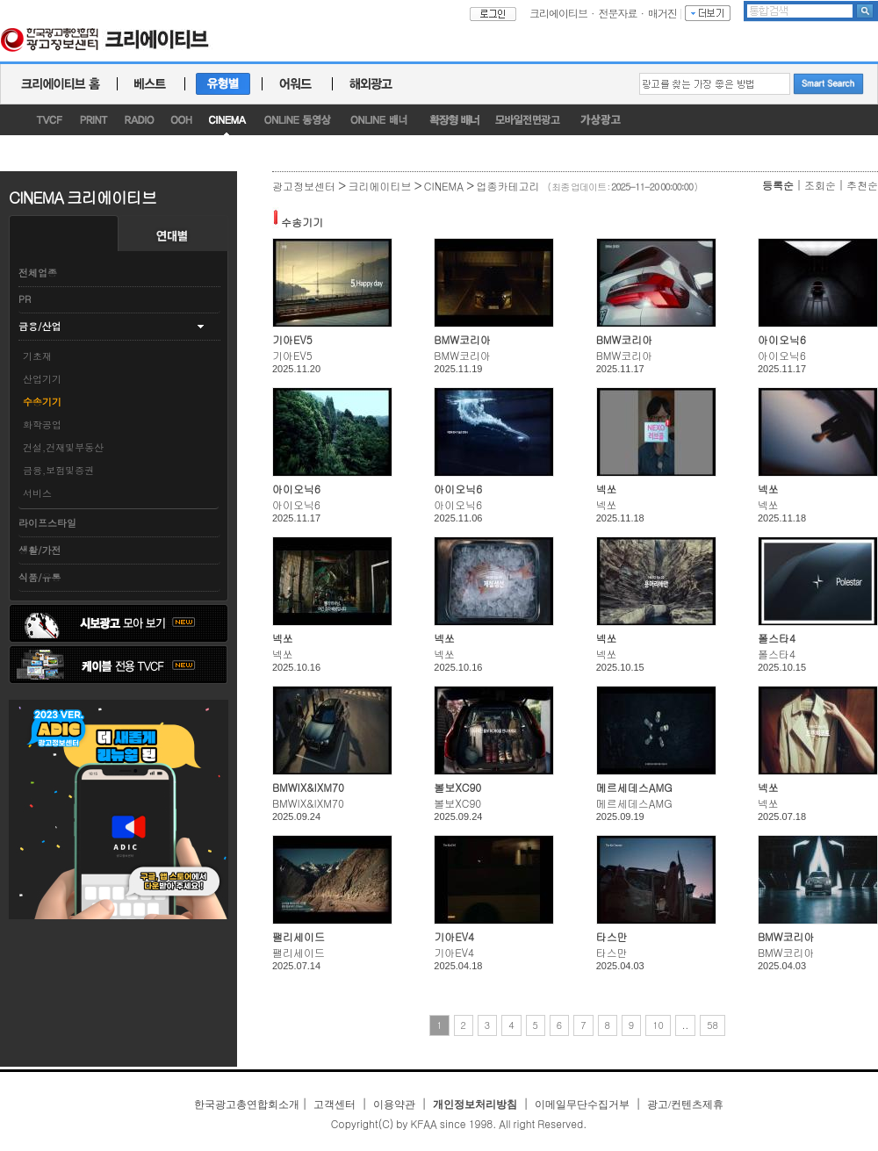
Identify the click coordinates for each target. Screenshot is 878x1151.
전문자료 (618, 12)
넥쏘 (606, 488)
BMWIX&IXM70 (308, 787)
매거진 (662, 12)
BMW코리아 (462, 339)
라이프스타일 (47, 522)
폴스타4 (776, 637)
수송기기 (42, 401)
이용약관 (394, 1104)
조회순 (820, 184)
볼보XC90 (457, 787)
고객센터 (334, 1104)
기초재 (37, 356)
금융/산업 (39, 326)
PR (24, 299)
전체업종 (37, 272)
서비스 (37, 493)
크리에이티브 (558, 12)
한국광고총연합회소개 (246, 1104)
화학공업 (42, 424)
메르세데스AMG (634, 787)
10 (658, 1025)
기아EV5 (292, 339)
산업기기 (42, 378)
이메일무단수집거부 (582, 1104)
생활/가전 (39, 550)
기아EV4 (454, 936)
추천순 (862, 184)
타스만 (612, 936)
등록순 (778, 184)
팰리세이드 (298, 936)
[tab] (119, 299)
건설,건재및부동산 (63, 447)
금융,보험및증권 (58, 470)
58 (712, 1025)
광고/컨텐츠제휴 (685, 1104)
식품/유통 (39, 577)
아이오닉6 (782, 339)
